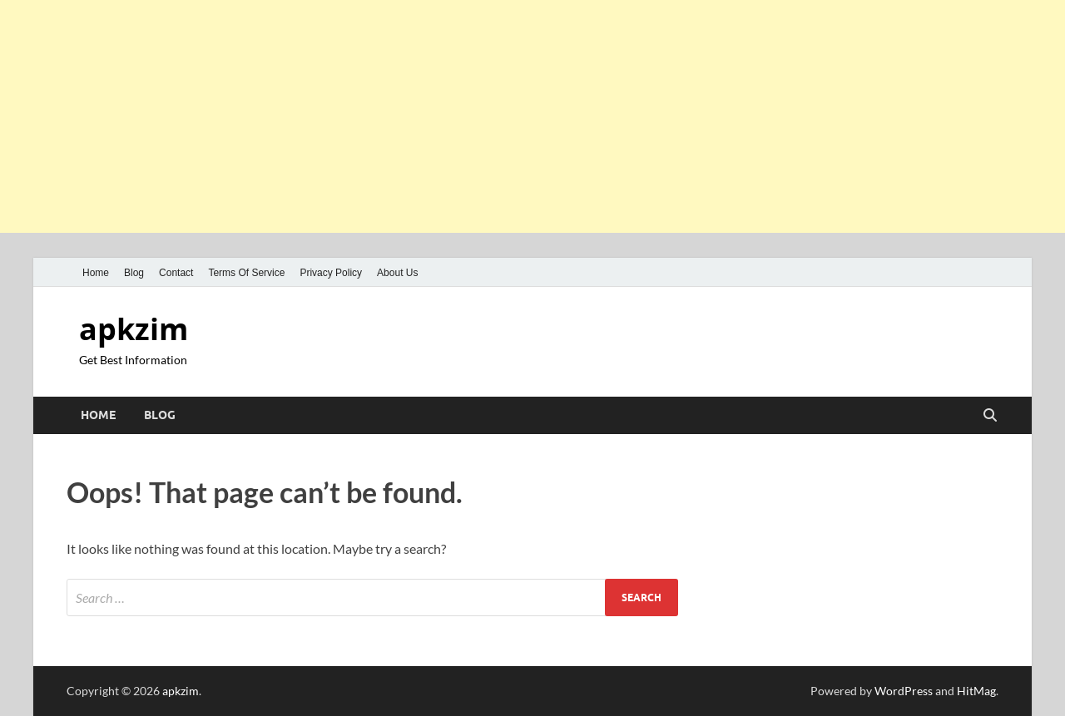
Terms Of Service (246, 273)
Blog (134, 273)
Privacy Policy (331, 273)
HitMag (976, 691)
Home (95, 273)
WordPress (903, 691)
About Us (397, 273)
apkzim (133, 329)
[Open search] (990, 416)
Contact (176, 273)
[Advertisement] (499, 116)
